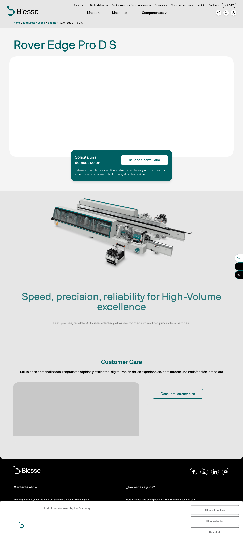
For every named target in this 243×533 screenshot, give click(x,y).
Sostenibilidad (99, 5)
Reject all (215, 505)
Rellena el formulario (144, 160)
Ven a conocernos (183, 5)
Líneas (94, 13)
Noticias (201, 5)
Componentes (155, 13)
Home (17, 22)
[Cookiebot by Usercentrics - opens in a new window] (22, 526)
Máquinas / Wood (34, 22)
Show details (52, 526)
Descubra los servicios (178, 394)
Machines (121, 13)
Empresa (81, 5)
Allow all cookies (215, 483)
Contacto (214, 5)
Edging (52, 22)
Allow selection (215, 494)
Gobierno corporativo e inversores (132, 5)
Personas (162, 5)
